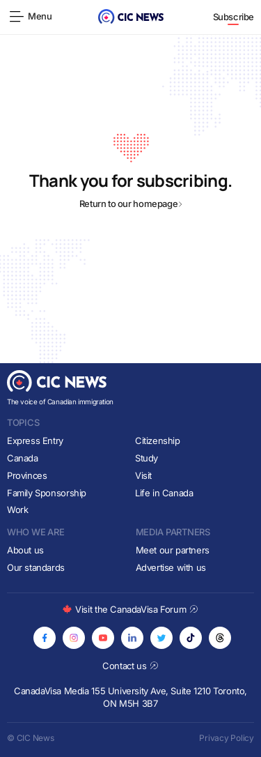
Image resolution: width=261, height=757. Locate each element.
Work (17, 509)
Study (146, 458)
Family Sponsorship (46, 492)
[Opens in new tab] (44, 638)
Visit (143, 475)
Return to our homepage (130, 203)
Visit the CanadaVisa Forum (130, 609)
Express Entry (35, 440)
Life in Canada (164, 492)
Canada (22, 458)
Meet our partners (172, 550)
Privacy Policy (226, 738)
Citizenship (157, 440)
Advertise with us (171, 567)
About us (25, 550)
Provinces (27, 475)
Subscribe (234, 16)
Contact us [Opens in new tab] (130, 665)
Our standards (36, 567)
